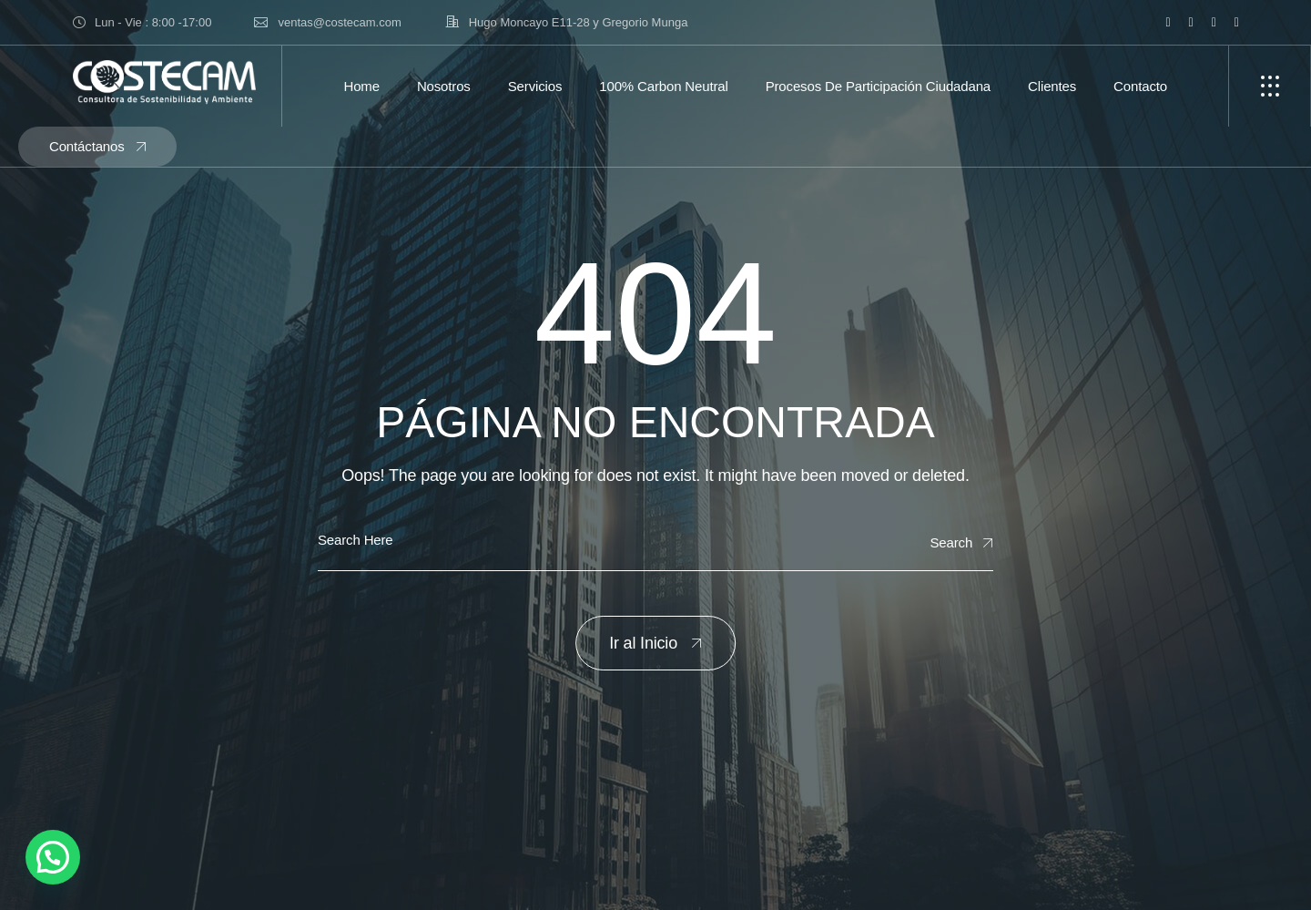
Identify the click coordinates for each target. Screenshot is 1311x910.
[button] (52, 857)
